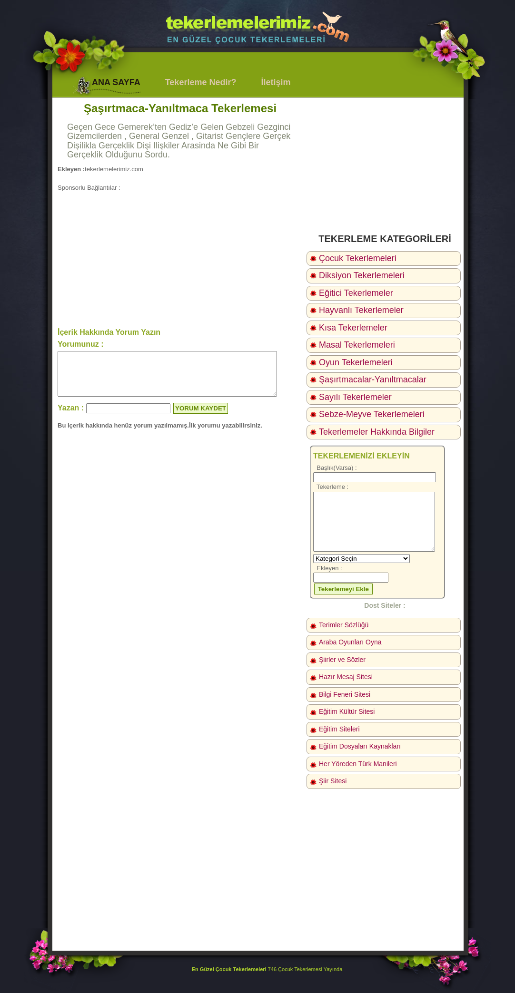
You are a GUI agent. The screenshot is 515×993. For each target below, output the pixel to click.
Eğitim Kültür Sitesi (347, 711)
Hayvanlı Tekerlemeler (361, 310)
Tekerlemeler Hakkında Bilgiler (377, 432)
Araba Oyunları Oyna (350, 642)
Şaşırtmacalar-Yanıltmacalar (372, 379)
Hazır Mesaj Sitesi (346, 677)
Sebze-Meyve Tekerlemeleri (372, 414)
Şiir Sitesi (333, 781)
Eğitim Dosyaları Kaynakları (360, 746)
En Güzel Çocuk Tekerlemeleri (229, 969)
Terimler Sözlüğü (343, 625)
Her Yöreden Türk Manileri (358, 764)
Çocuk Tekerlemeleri (357, 258)
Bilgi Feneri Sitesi (344, 694)
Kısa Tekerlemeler (353, 327)
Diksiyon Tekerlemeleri (362, 275)
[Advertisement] (180, 258)
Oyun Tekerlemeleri (356, 362)
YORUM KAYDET (200, 416)
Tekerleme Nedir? (201, 82)
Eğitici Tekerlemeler (356, 293)
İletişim (275, 82)
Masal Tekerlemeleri (357, 345)
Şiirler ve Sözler (342, 659)
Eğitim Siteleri (339, 729)
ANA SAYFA (116, 82)
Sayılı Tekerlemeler (355, 397)
